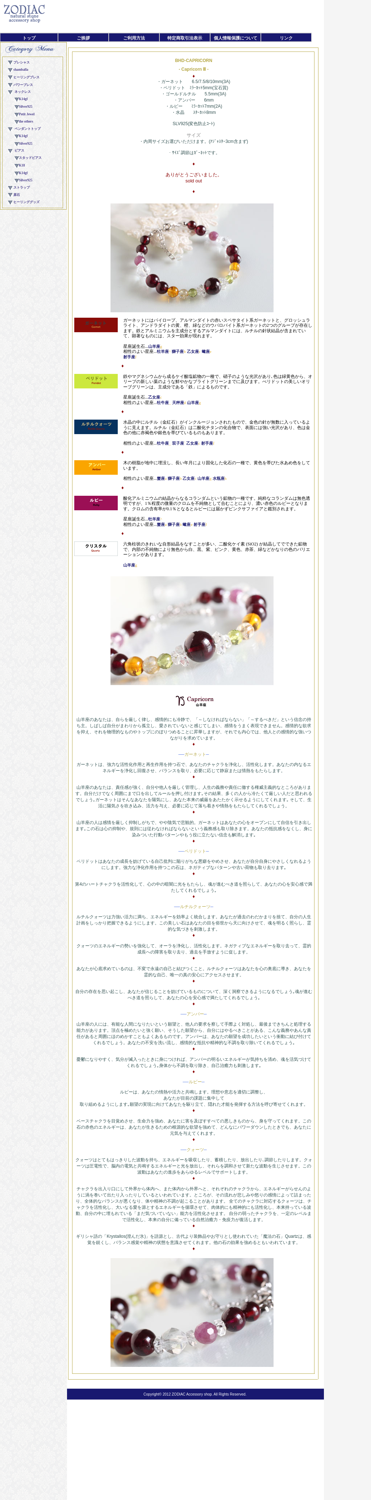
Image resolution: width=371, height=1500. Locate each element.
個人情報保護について (235, 38)
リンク (286, 38)
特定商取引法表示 (184, 38)
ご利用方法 (134, 38)
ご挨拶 (83, 38)
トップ (29, 38)
